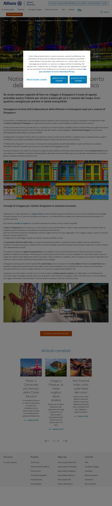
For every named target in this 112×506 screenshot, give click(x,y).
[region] (56, 69)
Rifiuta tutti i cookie (59, 79)
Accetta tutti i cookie (78, 79)
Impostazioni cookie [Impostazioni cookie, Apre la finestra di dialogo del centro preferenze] (36, 80)
